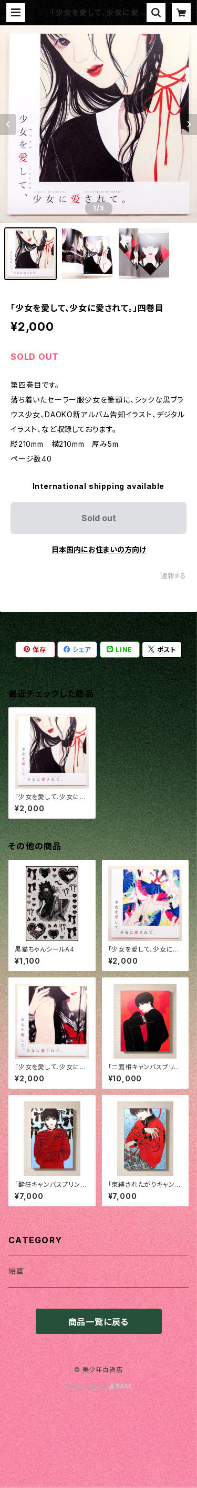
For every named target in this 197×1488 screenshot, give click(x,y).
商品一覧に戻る (98, 1322)
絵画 (16, 1270)
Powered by (98, 1386)
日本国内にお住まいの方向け (98, 549)
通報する (173, 576)
